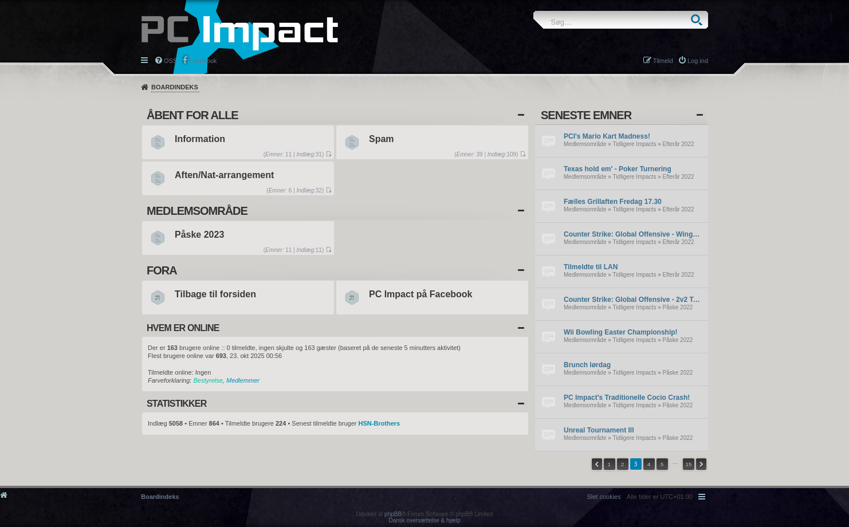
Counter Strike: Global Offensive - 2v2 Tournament (633, 300)
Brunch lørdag (587, 365)
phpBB (393, 514)
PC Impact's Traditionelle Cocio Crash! (627, 398)
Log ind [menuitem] (697, 60)
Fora (162, 270)
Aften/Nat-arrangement (224, 175)
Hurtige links (145, 59)
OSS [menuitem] (170, 60)
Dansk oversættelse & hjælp (424, 520)
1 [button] (609, 464)
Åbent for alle (192, 115)
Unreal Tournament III (599, 430)
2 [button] (622, 464)
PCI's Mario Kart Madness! (607, 136)
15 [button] (688, 464)
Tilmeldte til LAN (591, 267)
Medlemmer (243, 380)
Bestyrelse (207, 380)
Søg (696, 20)
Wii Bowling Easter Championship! (621, 332)
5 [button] (662, 464)
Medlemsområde (585, 144)
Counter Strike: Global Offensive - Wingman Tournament (633, 234)
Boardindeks (174, 87)
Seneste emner (586, 115)
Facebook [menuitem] (203, 60)
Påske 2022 (678, 307)
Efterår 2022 (678, 144)
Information (200, 139)
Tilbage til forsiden (215, 294)
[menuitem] (603, 497)
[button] (597, 464)
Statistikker (176, 403)
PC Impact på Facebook (421, 294)
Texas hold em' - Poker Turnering (617, 169)
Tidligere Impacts (635, 144)
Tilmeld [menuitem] (663, 60)
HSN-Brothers (379, 423)
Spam (381, 139)
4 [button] (649, 464)
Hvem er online (183, 328)
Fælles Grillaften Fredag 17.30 (613, 202)
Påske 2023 (199, 234)
